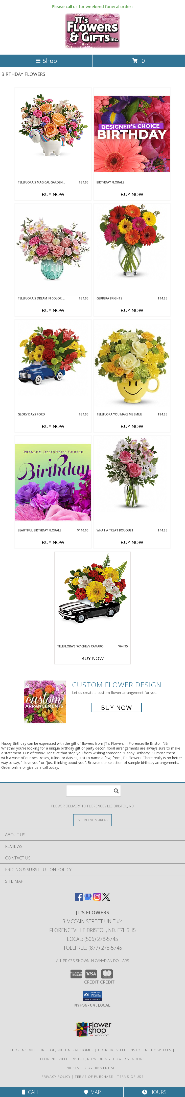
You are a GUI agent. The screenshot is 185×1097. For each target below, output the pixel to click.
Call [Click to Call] (30, 1092)
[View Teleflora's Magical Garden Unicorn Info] (53, 126)
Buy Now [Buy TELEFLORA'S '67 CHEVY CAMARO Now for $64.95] (92, 658)
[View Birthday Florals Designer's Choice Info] (132, 134)
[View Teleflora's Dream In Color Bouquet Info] (53, 250)
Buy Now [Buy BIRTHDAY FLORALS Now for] (132, 194)
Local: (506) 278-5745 (92, 939)
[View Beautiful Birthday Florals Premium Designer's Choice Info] (53, 482)
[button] (92, 996)
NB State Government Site (92, 1067)
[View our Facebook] (79, 899)
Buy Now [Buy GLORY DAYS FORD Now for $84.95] (53, 426)
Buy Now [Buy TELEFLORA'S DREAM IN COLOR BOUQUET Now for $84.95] (53, 310)
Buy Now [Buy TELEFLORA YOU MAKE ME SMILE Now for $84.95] (132, 426)
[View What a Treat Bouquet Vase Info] (132, 474)
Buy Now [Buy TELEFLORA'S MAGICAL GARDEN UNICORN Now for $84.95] (53, 194)
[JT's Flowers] (93, 47)
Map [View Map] (92, 1092)
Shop (46, 60)
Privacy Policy (56, 1076)
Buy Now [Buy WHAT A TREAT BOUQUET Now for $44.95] (132, 542)
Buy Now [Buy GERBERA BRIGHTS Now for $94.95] (132, 310)
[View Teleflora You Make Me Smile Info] (132, 366)
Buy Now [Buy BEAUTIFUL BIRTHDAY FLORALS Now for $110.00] (53, 542)
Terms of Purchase (94, 1076)
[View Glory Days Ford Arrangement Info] (53, 358)
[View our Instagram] (97, 899)
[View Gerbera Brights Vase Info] (132, 242)
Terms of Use (130, 1076)
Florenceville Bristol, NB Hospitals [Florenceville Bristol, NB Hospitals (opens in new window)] (135, 1050)
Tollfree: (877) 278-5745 (92, 947)
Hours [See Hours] (154, 1092)
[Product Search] (93, 791)
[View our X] (106, 899)
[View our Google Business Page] (88, 899)
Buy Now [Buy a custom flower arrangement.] (116, 707)
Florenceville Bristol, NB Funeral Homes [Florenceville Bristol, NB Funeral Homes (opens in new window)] (52, 1050)
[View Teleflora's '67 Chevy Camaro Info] (92, 590)
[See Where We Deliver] (92, 820)
